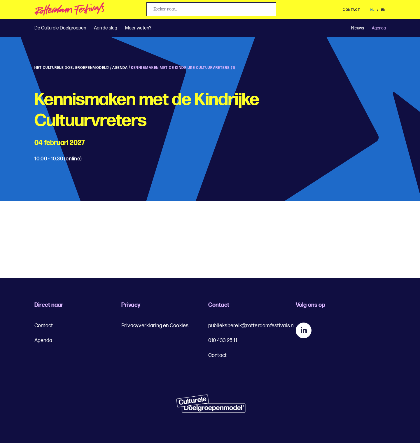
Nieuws (357, 28)
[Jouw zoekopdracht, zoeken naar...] (211, 9)
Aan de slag (105, 28)
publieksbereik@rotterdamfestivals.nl (251, 326)
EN (383, 10)
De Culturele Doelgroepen (60, 28)
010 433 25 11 (222, 340)
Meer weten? (138, 28)
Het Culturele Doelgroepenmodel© (71, 68)
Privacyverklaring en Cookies (155, 326)
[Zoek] (270, 9)
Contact (351, 10)
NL (373, 10)
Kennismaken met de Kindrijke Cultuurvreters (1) (183, 68)
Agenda (379, 28)
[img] (69, 10)
